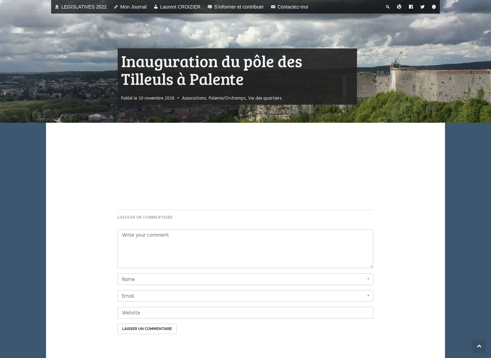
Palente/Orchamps (227, 98)
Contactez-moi (293, 7)
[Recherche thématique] (387, 7)
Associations (194, 98)
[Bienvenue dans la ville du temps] (399, 7)
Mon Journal (133, 7)
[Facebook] (411, 7)
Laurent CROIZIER (180, 7)
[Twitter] (422, 7)
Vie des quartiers (264, 98)
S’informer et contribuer (239, 7)
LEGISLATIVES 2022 (84, 7)
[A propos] (434, 7)
